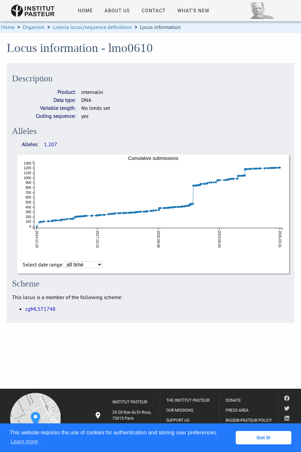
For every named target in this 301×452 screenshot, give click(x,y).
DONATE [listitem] (233, 400)
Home (8, 27)
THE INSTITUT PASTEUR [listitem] (187, 400)
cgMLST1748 (40, 308)
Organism (34, 27)
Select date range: (44, 264)
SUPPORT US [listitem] (177, 420)
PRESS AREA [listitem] (237, 410)
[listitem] (124, 415)
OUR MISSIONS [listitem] (179, 410)
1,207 (50, 144)
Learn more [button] (24, 441)
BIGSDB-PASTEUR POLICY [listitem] (249, 420)
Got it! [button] (264, 437)
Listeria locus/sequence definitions (92, 27)
